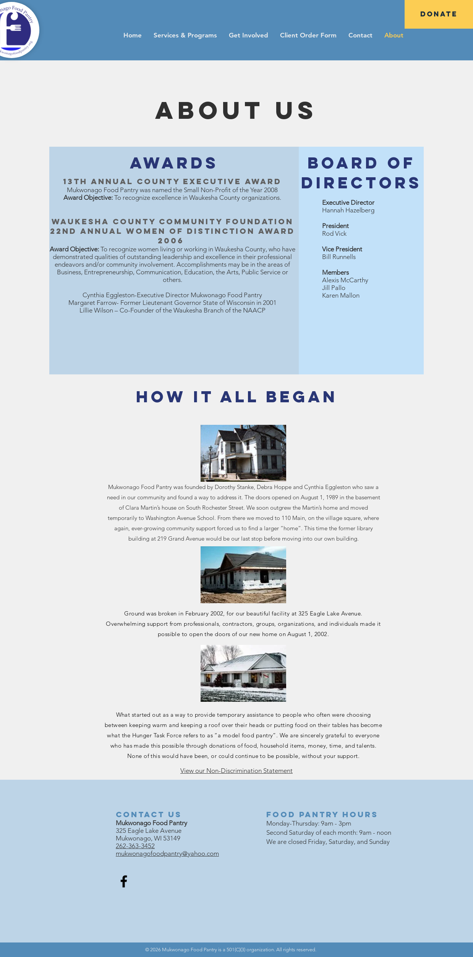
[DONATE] (439, 14)
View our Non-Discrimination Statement (236, 770)
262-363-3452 (135, 846)
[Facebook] (124, 881)
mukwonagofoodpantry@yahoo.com (167, 853)
